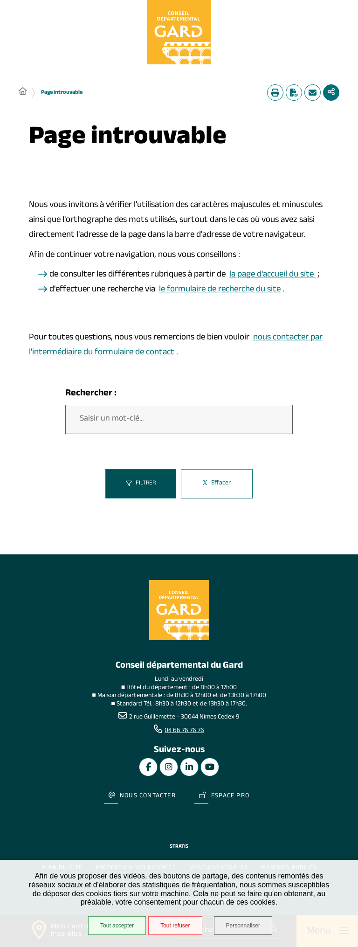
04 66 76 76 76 (184, 731)
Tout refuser (175, 925)
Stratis (179, 847)
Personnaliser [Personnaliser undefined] (243, 925)
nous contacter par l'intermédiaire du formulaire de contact (176, 345)
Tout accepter (117, 925)
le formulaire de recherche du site (220, 290)
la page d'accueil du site (272, 275)
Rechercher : (91, 394)
